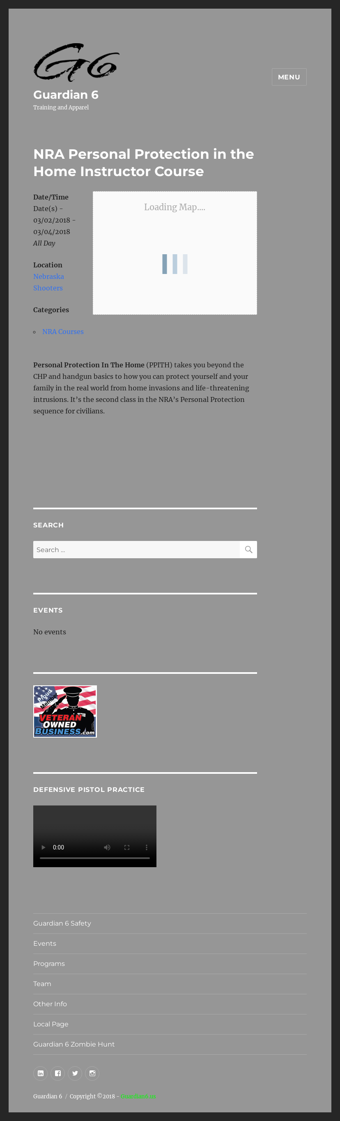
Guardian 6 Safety (62, 923)
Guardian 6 (66, 95)
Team (42, 984)
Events (44, 943)
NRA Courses (63, 331)
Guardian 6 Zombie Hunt (74, 1044)
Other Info (50, 1004)
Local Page (51, 1024)
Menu (289, 77)
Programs (49, 964)
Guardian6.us (138, 1096)
